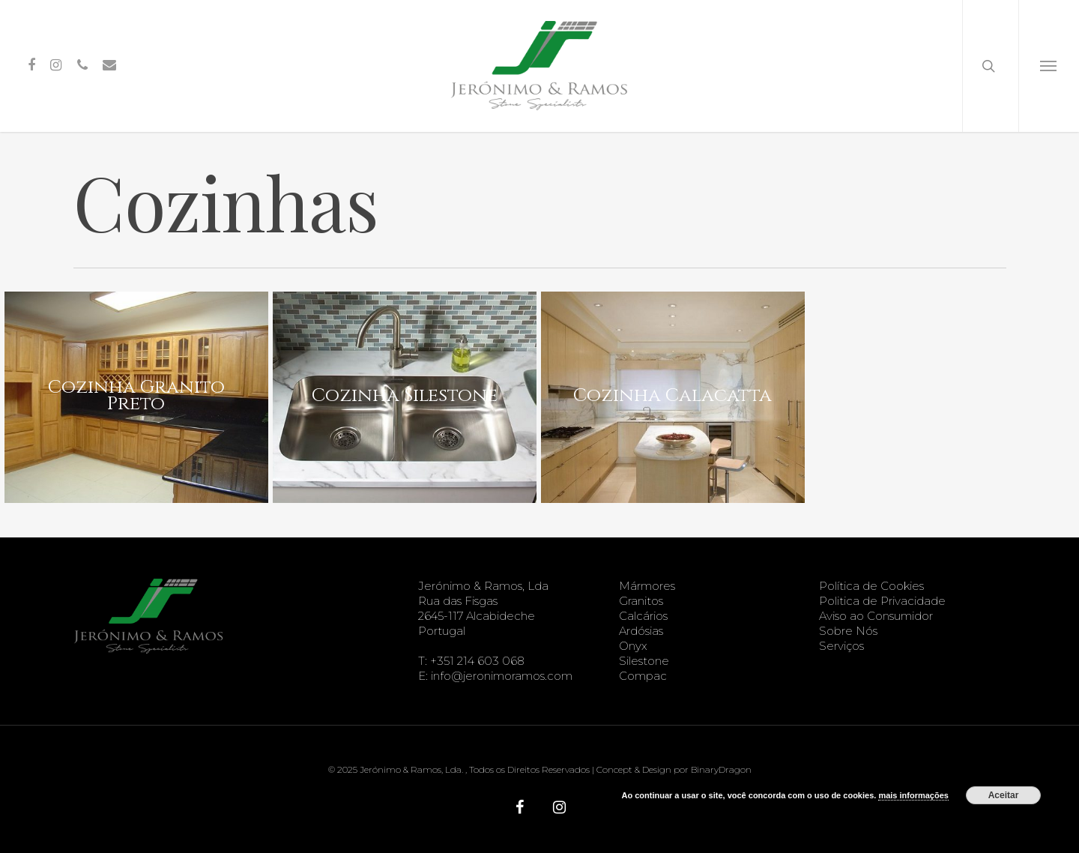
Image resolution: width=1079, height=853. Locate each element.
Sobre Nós (848, 631)
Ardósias (641, 631)
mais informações (913, 795)
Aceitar (1003, 795)
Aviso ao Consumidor (876, 616)
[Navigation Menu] (1048, 66)
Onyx (633, 646)
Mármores (647, 586)
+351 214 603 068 (477, 661)
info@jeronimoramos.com (501, 676)
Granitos (641, 601)
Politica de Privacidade (882, 601)
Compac (643, 676)
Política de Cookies (871, 586)
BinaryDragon (721, 769)
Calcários (643, 616)
